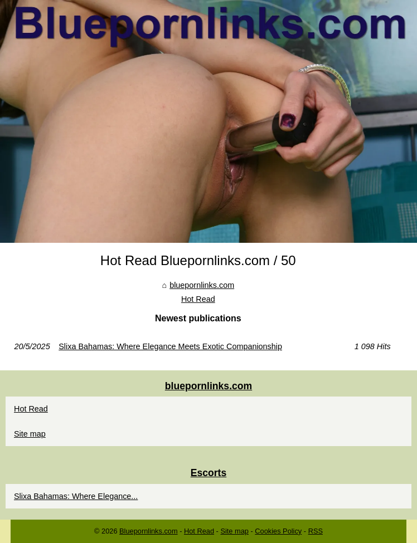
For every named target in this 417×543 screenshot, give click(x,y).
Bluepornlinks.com (148, 531)
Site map (30, 433)
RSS (315, 531)
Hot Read (198, 299)
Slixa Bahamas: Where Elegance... (76, 496)
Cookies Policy (278, 531)
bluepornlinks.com (201, 285)
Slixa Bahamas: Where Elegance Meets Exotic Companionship (170, 346)
